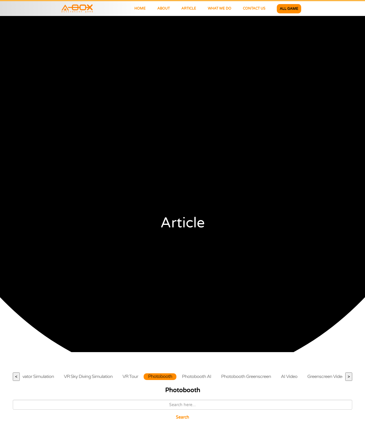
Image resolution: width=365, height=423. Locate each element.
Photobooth (160, 376)
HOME (140, 8)
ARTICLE (188, 8)
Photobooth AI (196, 376)
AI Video (289, 376)
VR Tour (130, 376)
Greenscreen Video (325, 376)
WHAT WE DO (219, 8)
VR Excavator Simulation (30, 376)
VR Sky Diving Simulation (88, 376)
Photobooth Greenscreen (246, 376)
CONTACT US (254, 8)
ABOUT (163, 8)
